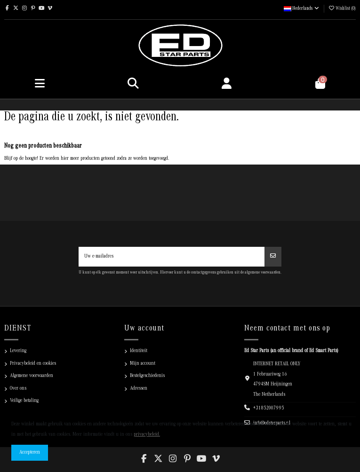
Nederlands (302, 9)
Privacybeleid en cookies (33, 364)
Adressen (138, 389)
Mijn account (142, 364)
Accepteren (29, 453)
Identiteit (138, 351)
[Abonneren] (272, 257)
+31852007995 (268, 408)
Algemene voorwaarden (31, 376)
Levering (18, 351)
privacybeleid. (147, 435)
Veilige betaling (24, 401)
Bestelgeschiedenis (147, 376)
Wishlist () (342, 9)
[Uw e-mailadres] (172, 257)
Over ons (18, 389)
